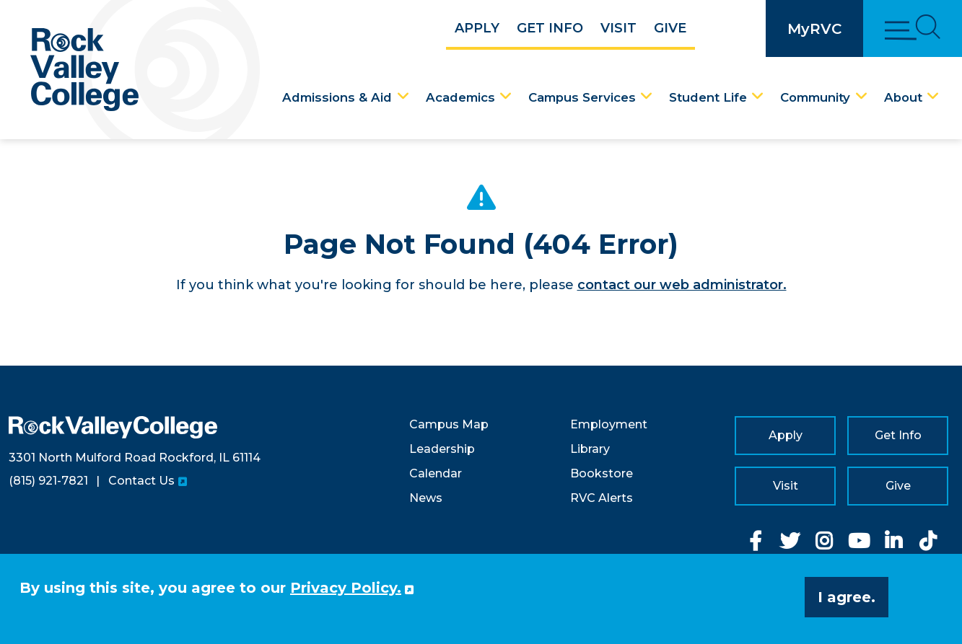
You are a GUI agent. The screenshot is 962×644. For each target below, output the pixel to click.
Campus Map (449, 424)
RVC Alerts (601, 498)
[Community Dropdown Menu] (862, 96)
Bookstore (601, 473)
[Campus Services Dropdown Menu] (646, 96)
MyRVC (814, 29)
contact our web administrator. (682, 285)
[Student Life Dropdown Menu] (758, 96)
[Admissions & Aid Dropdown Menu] (403, 96)
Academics (460, 97)
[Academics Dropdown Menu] (506, 96)
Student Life (708, 97)
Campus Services (582, 97)
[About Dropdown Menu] (933, 96)
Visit (618, 28)
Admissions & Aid (337, 97)
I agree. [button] (846, 597)
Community (815, 97)
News (425, 498)
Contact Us (141, 481)
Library (590, 449)
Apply (477, 28)
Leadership (442, 449)
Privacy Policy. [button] (345, 587)
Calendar (435, 473)
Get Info (550, 28)
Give (670, 28)
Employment (608, 424)
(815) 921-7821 (48, 481)
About (903, 97)
